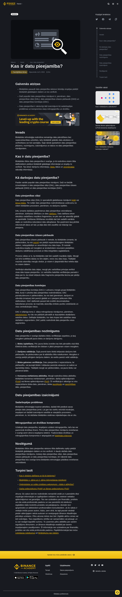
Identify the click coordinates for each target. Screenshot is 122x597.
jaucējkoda (57, 384)
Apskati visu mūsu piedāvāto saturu (61, 555)
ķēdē (74, 200)
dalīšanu (53, 214)
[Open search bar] (108, 4)
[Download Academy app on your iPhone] (19, 578)
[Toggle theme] (117, 4)
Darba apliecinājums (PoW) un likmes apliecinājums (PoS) (44, 489)
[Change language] (113, 4)
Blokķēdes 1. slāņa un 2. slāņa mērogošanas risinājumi (42, 480)
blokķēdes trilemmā (63, 436)
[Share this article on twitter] (97, 19)
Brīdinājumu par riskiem (48, 533)
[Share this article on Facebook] (103, 19)
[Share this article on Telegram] (109, 19)
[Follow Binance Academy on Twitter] (95, 565)
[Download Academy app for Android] (32, 578)
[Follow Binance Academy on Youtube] (102, 565)
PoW (18, 381)
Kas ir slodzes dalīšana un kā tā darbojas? (37, 476)
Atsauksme (64, 574)
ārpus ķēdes (20, 203)
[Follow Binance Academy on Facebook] (92, 565)
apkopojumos (21, 315)
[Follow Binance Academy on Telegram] (99, 565)
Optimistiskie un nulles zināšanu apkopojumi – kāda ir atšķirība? (46, 484)
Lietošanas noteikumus (25, 533)
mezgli (36, 242)
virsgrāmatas (68, 167)
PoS (47, 381)
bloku (52, 167)
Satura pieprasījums (67, 570)
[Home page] (9, 3)
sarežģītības (70, 384)
